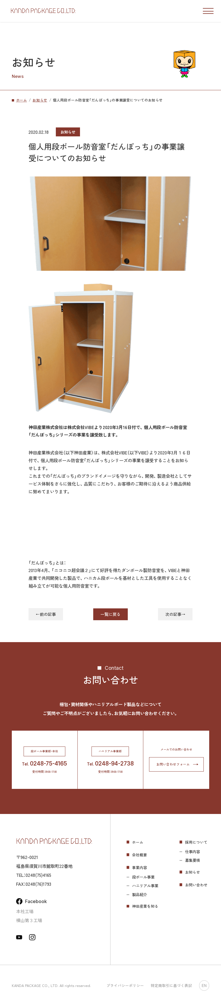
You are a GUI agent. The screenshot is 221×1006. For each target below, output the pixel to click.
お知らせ (192, 872)
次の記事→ (175, 614)
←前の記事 (46, 614)
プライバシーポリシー (125, 985)
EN (204, 985)
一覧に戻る (110, 614)
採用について (196, 842)
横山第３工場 (29, 920)
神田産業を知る (145, 906)
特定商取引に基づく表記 (171, 985)
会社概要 (139, 855)
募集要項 (192, 860)
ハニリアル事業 (145, 885)
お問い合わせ (196, 884)
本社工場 (24, 911)
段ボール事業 (143, 877)
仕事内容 (192, 851)
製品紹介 (139, 894)
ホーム (137, 842)
